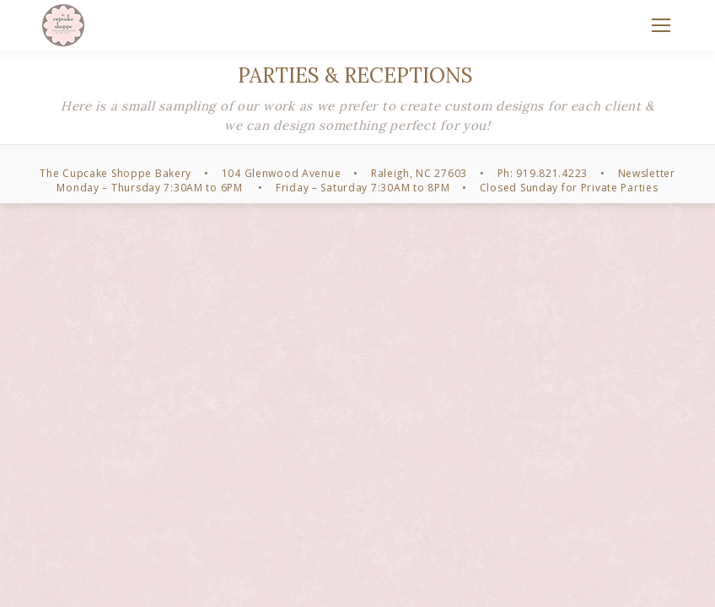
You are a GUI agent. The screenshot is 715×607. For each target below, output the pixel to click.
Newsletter (646, 173)
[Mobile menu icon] (661, 25)
